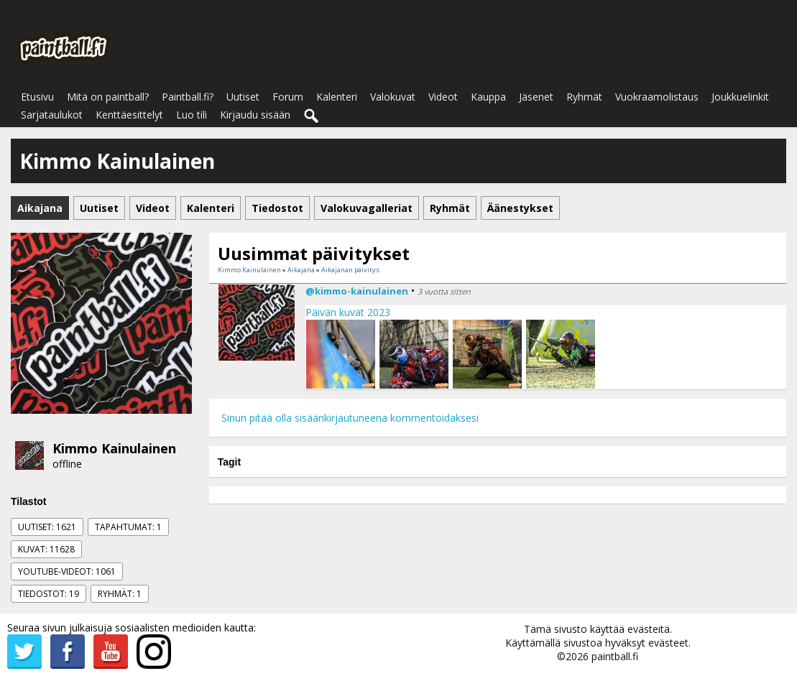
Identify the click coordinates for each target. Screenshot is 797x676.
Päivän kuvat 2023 (347, 312)
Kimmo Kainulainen (114, 448)
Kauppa (488, 96)
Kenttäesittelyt (129, 114)
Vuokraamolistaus (657, 96)
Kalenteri (336, 96)
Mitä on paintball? (108, 96)
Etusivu (37, 96)
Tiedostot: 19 (48, 594)
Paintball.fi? (187, 96)
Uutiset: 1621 (47, 527)
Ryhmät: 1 (120, 594)
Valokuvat (392, 96)
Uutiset (242, 96)
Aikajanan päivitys (350, 269)
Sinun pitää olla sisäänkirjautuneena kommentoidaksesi (350, 418)
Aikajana (301, 269)
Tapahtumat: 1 (128, 527)
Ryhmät (584, 96)
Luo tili (191, 114)
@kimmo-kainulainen (356, 290)
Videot (443, 96)
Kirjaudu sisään (255, 114)
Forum (287, 96)
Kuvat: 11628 (46, 549)
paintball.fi (614, 656)
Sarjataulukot (52, 114)
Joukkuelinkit (740, 96)
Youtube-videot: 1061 (67, 571)
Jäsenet (536, 96)
